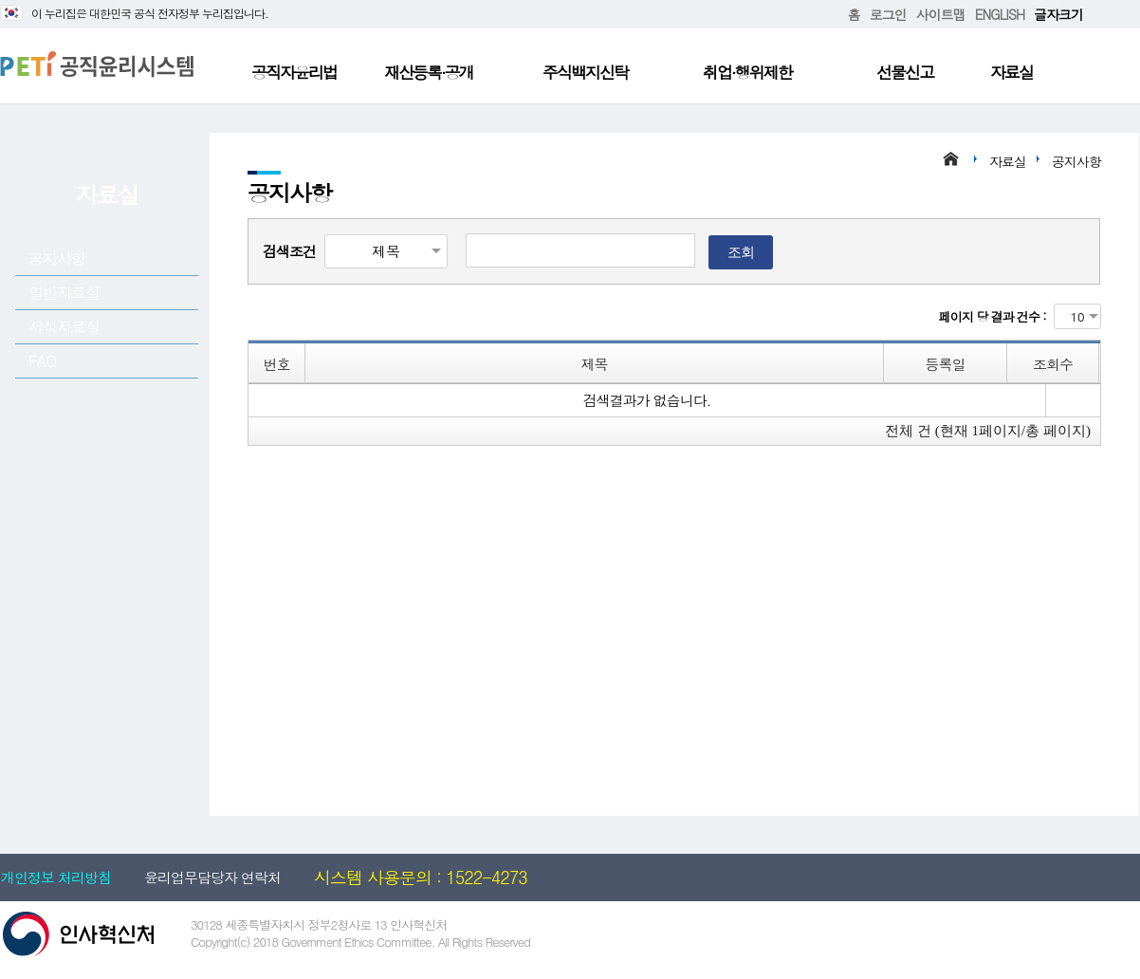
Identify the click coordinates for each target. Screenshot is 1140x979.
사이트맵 (940, 14)
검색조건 (289, 251)
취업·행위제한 (747, 72)
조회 (740, 252)
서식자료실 (64, 327)
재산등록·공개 (428, 72)
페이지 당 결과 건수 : (992, 316)
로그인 (888, 14)
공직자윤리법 (294, 72)
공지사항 (56, 258)
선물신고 (904, 72)
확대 (1097, 15)
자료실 (1011, 72)
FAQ (42, 361)
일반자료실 (64, 293)
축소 (1113, 15)
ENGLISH (999, 14)
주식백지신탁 (585, 72)
